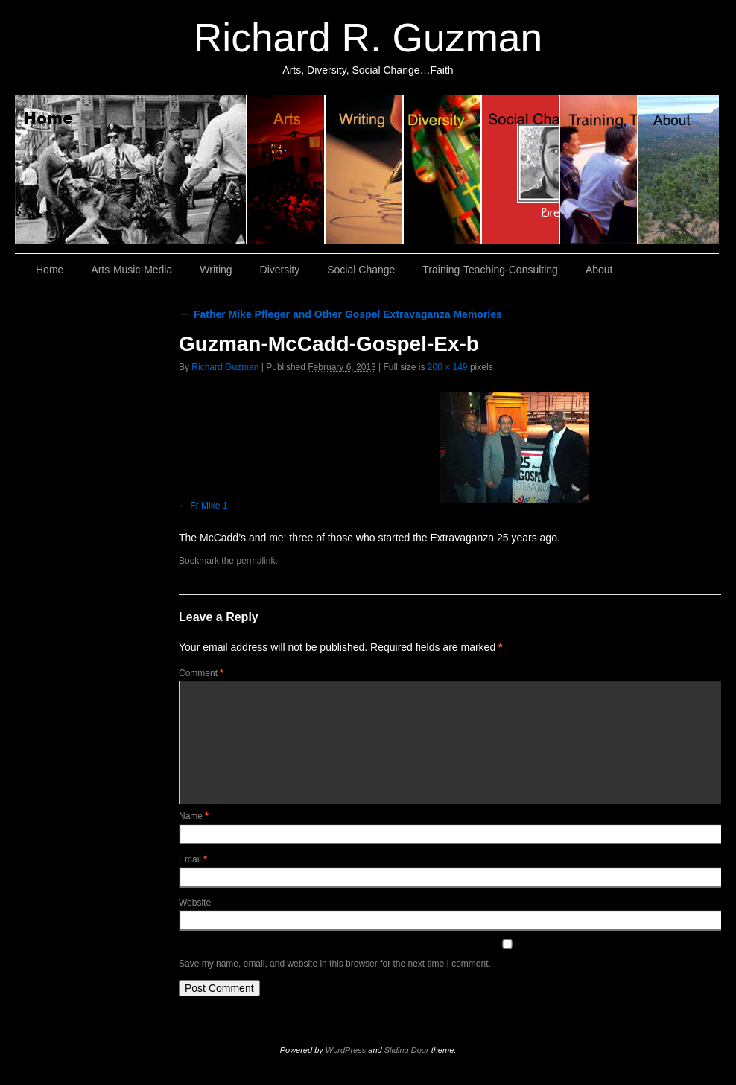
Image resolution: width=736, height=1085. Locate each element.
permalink (255, 561)
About (678, 169)
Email (193, 859)
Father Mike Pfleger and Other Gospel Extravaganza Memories (340, 314)
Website (195, 902)
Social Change (521, 169)
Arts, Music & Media (286, 169)
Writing (365, 169)
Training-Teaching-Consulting (490, 270)
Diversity (443, 169)
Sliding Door (406, 1050)
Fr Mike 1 (208, 505)
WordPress (346, 1050)
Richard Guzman (224, 367)
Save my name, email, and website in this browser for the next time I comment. (335, 963)
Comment (201, 673)
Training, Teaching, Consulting (599, 169)
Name (194, 816)
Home (131, 169)
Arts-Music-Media (131, 270)
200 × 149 (448, 367)
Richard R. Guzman (368, 38)
